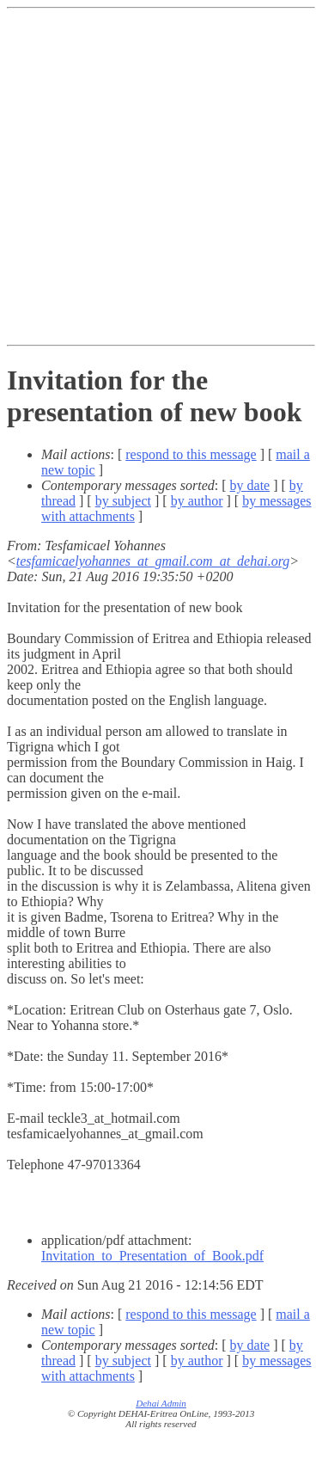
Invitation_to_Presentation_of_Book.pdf (152, 1255)
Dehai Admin (161, 1403)
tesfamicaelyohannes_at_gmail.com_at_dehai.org (152, 561)
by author (197, 500)
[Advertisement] (161, 176)
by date (250, 485)
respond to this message (190, 454)
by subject (123, 500)
